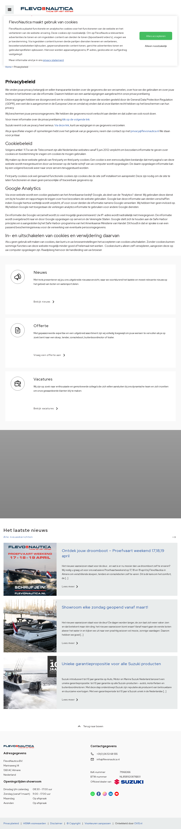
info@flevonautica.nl (108, 759)
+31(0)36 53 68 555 (107, 753)
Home (8, 66)
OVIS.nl (138, 823)
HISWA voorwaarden (34, 823)
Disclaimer (56, 823)
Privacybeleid (11, 823)
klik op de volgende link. (76, 119)
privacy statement (53, 60)
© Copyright (73, 823)
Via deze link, (62, 125)
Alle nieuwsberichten (18, 537)
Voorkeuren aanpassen (98, 823)
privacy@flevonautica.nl (145, 131)
